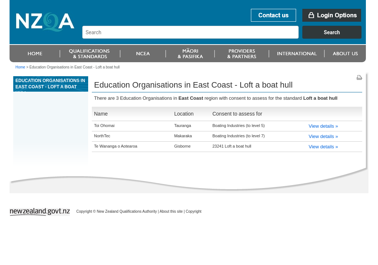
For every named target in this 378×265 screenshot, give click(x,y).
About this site (171, 211)
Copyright (194, 211)
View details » (323, 126)
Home (20, 67)
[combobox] (225, 37)
